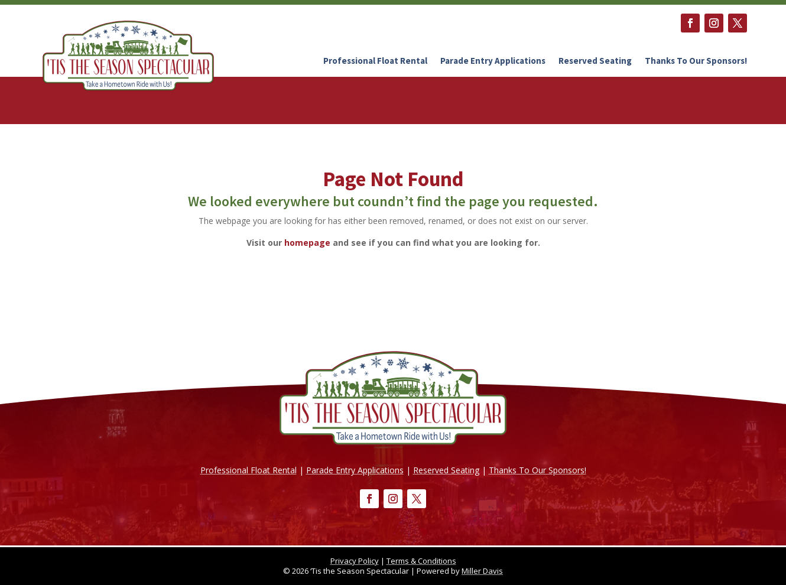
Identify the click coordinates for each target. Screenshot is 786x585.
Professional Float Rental (375, 60)
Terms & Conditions (421, 560)
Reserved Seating (595, 60)
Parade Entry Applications (492, 60)
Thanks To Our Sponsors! (696, 60)
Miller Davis (482, 571)
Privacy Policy (354, 560)
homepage (307, 242)
